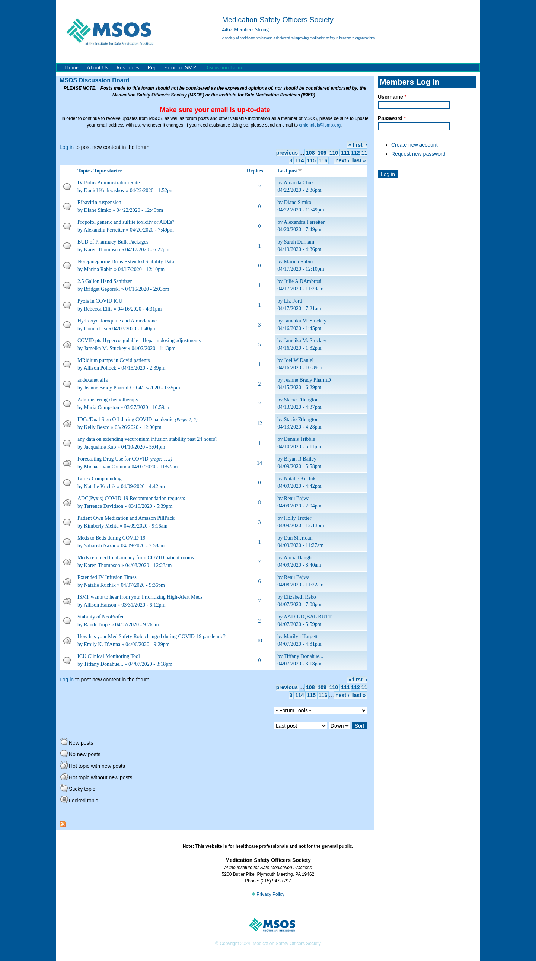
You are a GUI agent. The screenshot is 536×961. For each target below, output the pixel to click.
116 (323, 160)
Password (392, 118)
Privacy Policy (268, 894)
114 (299, 160)
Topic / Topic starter (99, 171)
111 (345, 153)
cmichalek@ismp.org (320, 125)
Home (72, 67)
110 (333, 153)
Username (392, 97)
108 (310, 153)
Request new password (418, 154)
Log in (67, 147)
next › (342, 160)
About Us (97, 67)
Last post (290, 171)
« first (355, 145)
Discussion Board (224, 67)
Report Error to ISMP (171, 67)
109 (322, 153)
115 (311, 160)
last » (359, 160)
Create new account (414, 145)
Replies (255, 171)
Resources (128, 67)
